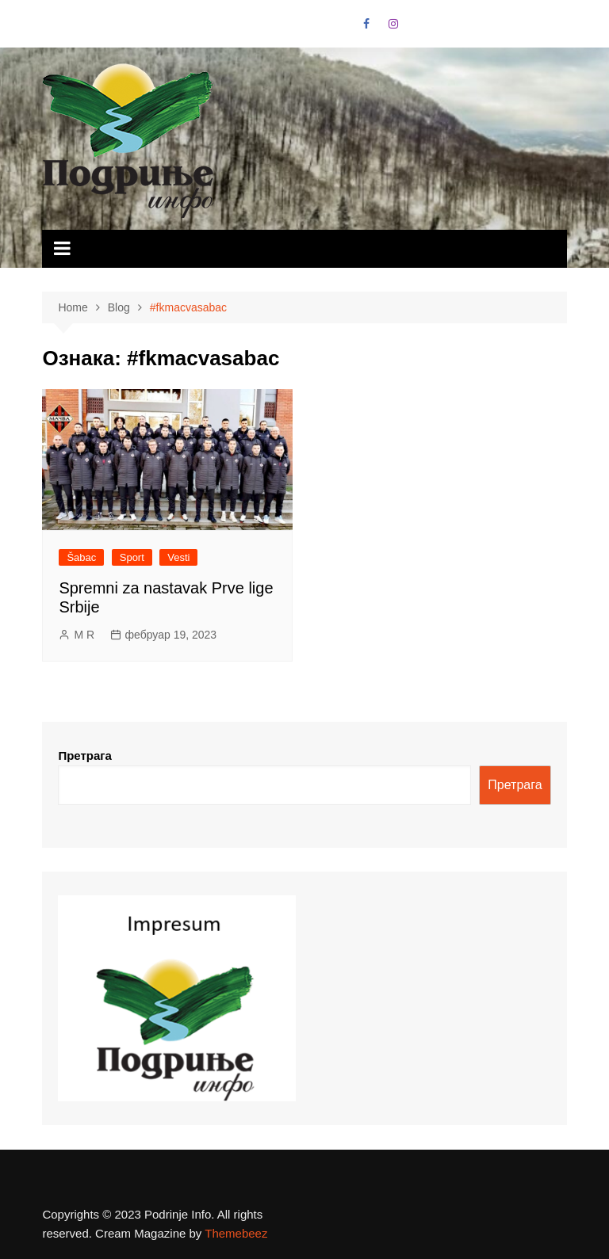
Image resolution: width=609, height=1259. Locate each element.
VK (421, 28)
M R (84, 634)
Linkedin (448, 28)
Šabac (81, 557)
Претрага (85, 755)
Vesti (178, 557)
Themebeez (236, 1233)
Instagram (393, 24)
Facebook (366, 24)
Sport (132, 557)
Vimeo (475, 28)
